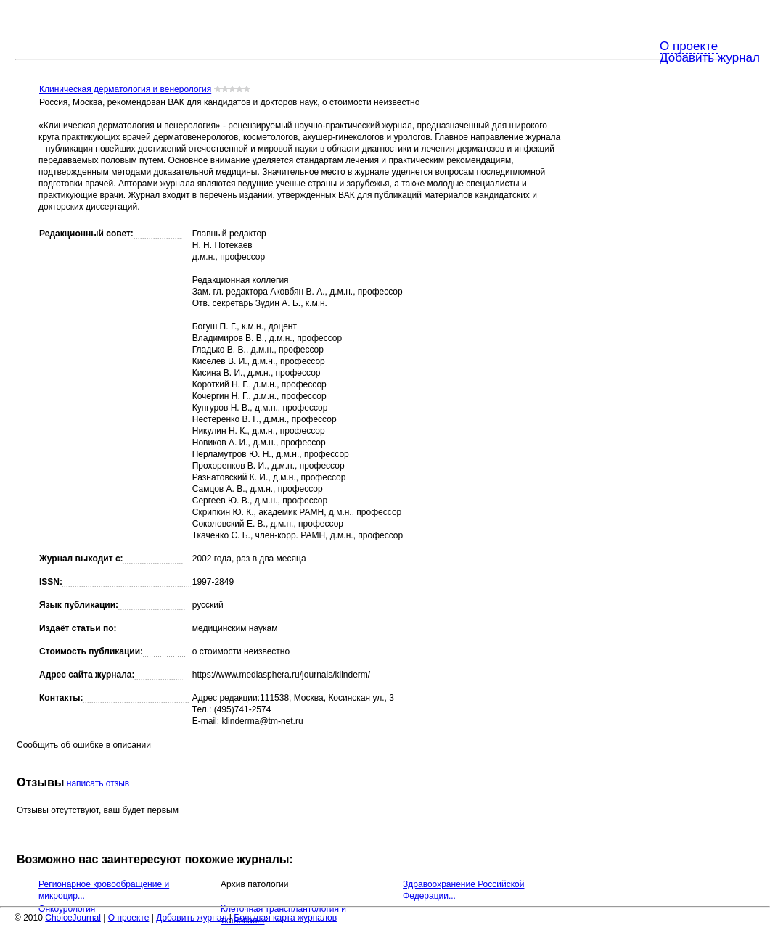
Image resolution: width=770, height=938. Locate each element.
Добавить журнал (710, 58)
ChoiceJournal (73, 918)
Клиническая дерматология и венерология (125, 89)
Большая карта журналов (285, 918)
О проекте (689, 46)
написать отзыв (98, 783)
